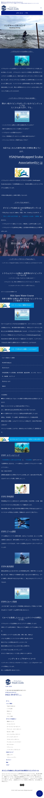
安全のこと (9, 711)
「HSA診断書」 (29, 460)
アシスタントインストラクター (14, 742)
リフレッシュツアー (11, 757)
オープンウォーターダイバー (13, 726)
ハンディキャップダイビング (13, 749)
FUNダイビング (9, 752)
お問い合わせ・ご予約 (22, 13)
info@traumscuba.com (10, 692)
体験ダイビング (10, 721)
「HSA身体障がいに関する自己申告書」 (11, 460)
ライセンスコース (11, 724)
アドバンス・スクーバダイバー (14, 729)
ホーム (7, 701)
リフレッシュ (10, 747)
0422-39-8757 (13, 694)
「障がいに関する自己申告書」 (10, 216)
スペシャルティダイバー (12, 736)
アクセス (9, 713)
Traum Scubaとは (11, 706)
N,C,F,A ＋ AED (10, 731)
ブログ (7, 765)
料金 (7, 762)
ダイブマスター (10, 744)
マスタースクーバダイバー (13, 739)
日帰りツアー (10, 754)
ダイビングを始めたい (11, 719)
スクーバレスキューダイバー (13, 734)
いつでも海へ (10, 708)
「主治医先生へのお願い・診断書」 (30, 216)
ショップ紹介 (9, 703)
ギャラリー (8, 759)
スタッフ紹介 (10, 716)
